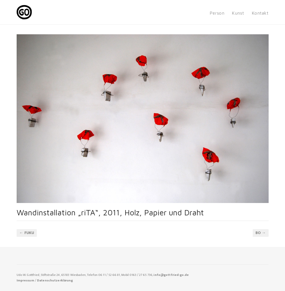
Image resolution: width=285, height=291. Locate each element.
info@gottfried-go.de (171, 275)
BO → (261, 232)
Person (217, 13)
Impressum (25, 280)
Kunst (238, 13)
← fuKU (26, 232)
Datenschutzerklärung (55, 280)
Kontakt (260, 13)
